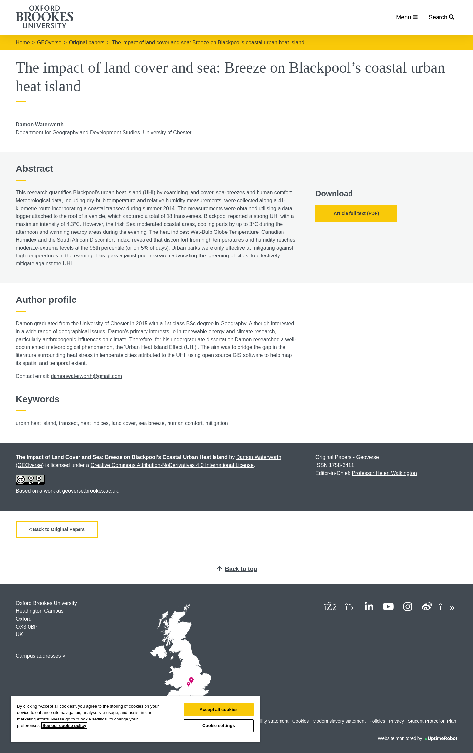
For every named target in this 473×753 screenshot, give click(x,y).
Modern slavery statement (339, 721)
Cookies (300, 721)
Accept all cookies (219, 709)
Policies (377, 721)
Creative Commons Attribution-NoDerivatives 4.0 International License (172, 465)
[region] (135, 719)
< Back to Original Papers (57, 529)
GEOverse (49, 42)
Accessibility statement (265, 721)
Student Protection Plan (432, 721)
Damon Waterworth (40, 124)
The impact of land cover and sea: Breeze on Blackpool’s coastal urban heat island (208, 42)
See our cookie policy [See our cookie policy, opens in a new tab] (64, 725)
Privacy (396, 721)
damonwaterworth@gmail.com (86, 376)
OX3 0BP (27, 627)
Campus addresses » (40, 656)
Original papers (87, 42)
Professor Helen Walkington (384, 473)
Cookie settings (218, 725)
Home (23, 42)
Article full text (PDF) (356, 213)
